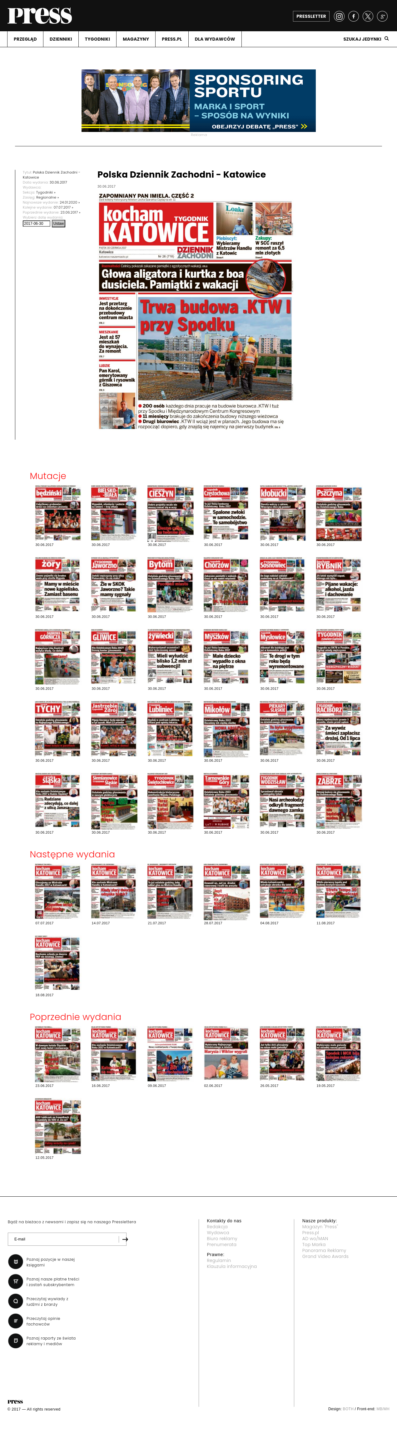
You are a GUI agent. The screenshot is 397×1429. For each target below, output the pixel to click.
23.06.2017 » (71, 212)
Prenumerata (222, 1244)
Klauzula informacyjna (232, 1266)
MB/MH (383, 1409)
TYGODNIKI (97, 39)
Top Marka (314, 1244)
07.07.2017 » (63, 207)
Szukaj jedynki (362, 39)
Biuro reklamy (222, 1238)
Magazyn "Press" (320, 1227)
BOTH (348, 1409)
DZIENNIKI (61, 39)
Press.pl (310, 1233)
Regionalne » (47, 197)
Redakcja (217, 1227)
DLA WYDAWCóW (215, 39)
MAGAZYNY (136, 39)
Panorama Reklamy (324, 1250)
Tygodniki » (46, 192)
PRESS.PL (172, 39)
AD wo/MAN (315, 1238)
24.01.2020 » (70, 202)
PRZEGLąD (25, 39)
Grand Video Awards (325, 1256)
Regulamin (219, 1260)
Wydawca (218, 1233)
